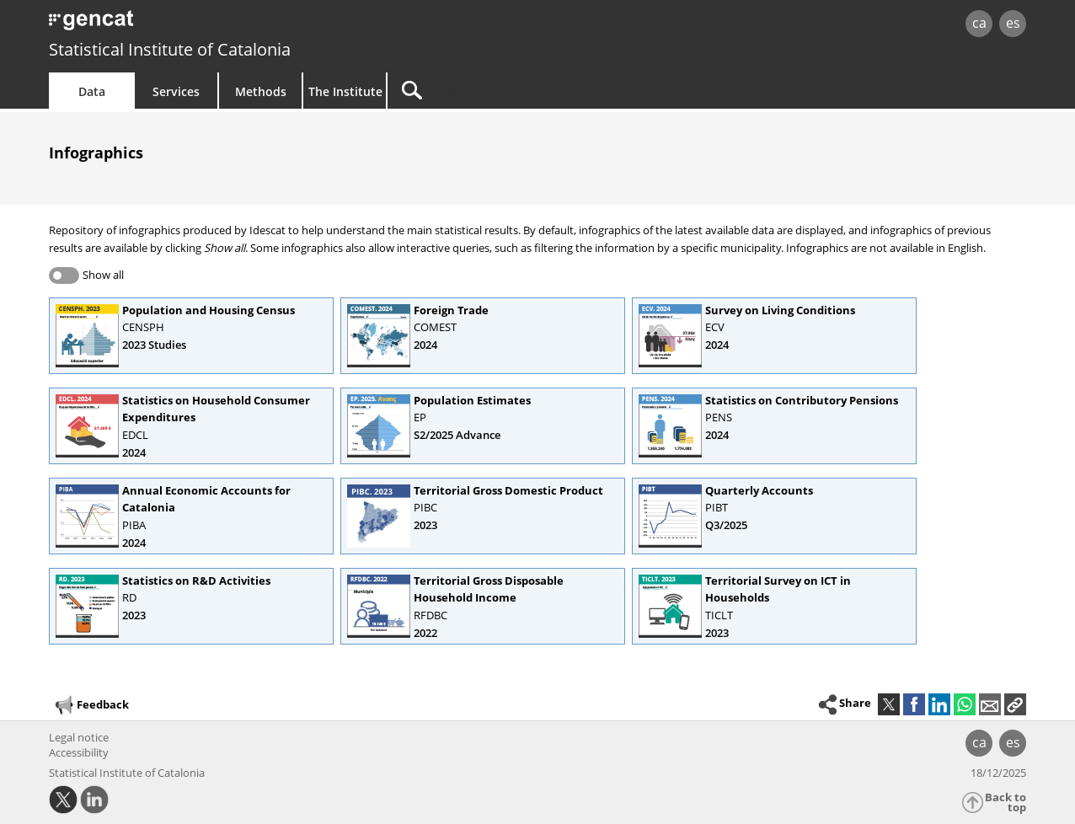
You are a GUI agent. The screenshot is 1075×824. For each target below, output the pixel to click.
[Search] (531, 90)
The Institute (345, 91)
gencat (244, 25)
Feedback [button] (91, 705)
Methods (260, 91)
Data (91, 91)
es (1013, 22)
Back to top (1005, 802)
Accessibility (79, 752)
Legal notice (79, 737)
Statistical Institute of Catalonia (170, 49)
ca (979, 22)
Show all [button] (103, 274)
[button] (1015, 704)
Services (176, 91)
